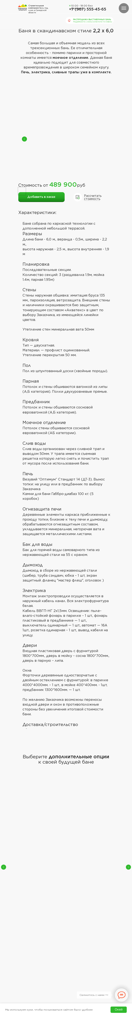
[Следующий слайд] (128, 827)
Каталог (24, 938)
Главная (23, 933)
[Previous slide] (24, 139)
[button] (21, 957)
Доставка (46, 938)
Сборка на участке (62, 833)
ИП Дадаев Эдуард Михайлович (62, 986)
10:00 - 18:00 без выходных (82, 7)
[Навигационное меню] (123, 8)
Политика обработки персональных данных (31, 986)
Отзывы (45, 933)
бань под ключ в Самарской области (38, 9)
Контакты (25, 943)
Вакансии (46, 943)
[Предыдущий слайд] (3, 827)
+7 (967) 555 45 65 (86, 914)
